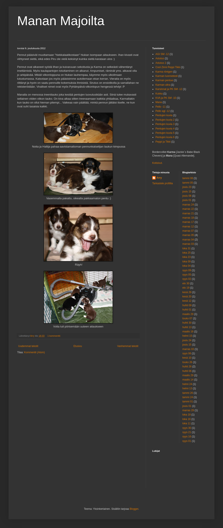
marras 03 (188, 243)
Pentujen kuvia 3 (165, 124)
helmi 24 (187, 384)
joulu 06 (186, 195)
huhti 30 (187, 322)
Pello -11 (160, 106)
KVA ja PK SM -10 (165, 97)
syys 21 (186, 432)
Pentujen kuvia (163, 115)
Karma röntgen (163, 71)
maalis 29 (187, 314)
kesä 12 (186, 300)
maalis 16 (187, 331)
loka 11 (186, 423)
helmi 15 (187, 335)
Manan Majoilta (60, 21)
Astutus (159, 58)
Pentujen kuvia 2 (165, 119)
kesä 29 (186, 292)
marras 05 (188, 235)
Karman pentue (164, 80)
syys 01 (186, 441)
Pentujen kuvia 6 (165, 137)
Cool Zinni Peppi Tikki (167, 67)
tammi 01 (187, 401)
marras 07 (188, 230)
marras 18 (188, 217)
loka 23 (186, 257)
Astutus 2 (160, 62)
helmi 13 (187, 388)
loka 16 (186, 419)
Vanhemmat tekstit (127, 346)
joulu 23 (186, 187)
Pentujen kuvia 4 (165, 128)
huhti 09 (187, 305)
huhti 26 (187, 366)
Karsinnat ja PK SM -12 (168, 89)
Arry (159, 177)
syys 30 (186, 427)
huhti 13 (187, 327)
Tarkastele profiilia (162, 183)
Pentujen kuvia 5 (165, 132)
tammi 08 (187, 178)
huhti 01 (187, 309)
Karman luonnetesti (166, 76)
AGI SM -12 (162, 54)
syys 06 (186, 353)
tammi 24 (187, 397)
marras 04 (188, 239)
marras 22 (188, 208)
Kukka (159, 93)
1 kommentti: (54, 336)
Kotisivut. (157, 162)
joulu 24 (186, 340)
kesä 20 (186, 296)
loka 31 (186, 248)
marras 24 (188, 204)
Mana (158, 102)
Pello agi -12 (162, 111)
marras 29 (188, 410)
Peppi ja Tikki (163, 141)
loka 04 (186, 265)
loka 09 (186, 261)
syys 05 (186, 274)
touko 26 (187, 362)
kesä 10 (186, 357)
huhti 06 (187, 371)
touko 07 (187, 318)
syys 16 (186, 436)
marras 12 (188, 226)
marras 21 (188, 213)
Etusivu (78, 346)
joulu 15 (186, 191)
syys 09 (186, 270)
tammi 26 (187, 392)
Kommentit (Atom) (34, 352)
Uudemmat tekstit (28, 346)
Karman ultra (162, 84)
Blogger (134, 508)
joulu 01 (186, 200)
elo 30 (186, 283)
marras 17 (188, 222)
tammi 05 (187, 182)
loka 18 (186, 414)
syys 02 (186, 278)
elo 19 (186, 287)
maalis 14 (187, 379)
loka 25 (186, 252)
